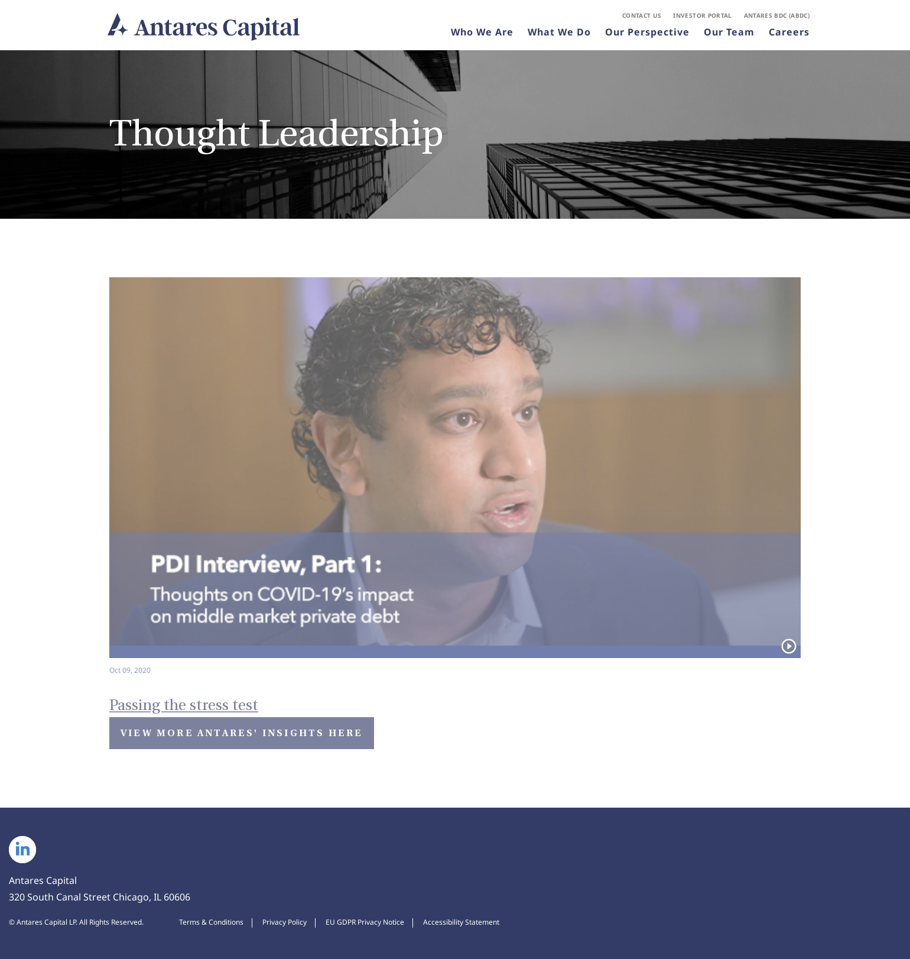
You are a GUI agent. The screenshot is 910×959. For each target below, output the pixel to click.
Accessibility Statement (461, 922)
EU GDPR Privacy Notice (365, 922)
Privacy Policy (284, 922)
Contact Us (642, 15)
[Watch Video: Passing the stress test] (455, 696)
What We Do (559, 31)
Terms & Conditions (211, 922)
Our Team (729, 31)
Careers (789, 31)
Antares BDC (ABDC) (777, 15)
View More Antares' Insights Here (242, 732)
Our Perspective (647, 31)
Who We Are (482, 31)
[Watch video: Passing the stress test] (455, 476)
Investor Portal (702, 15)
